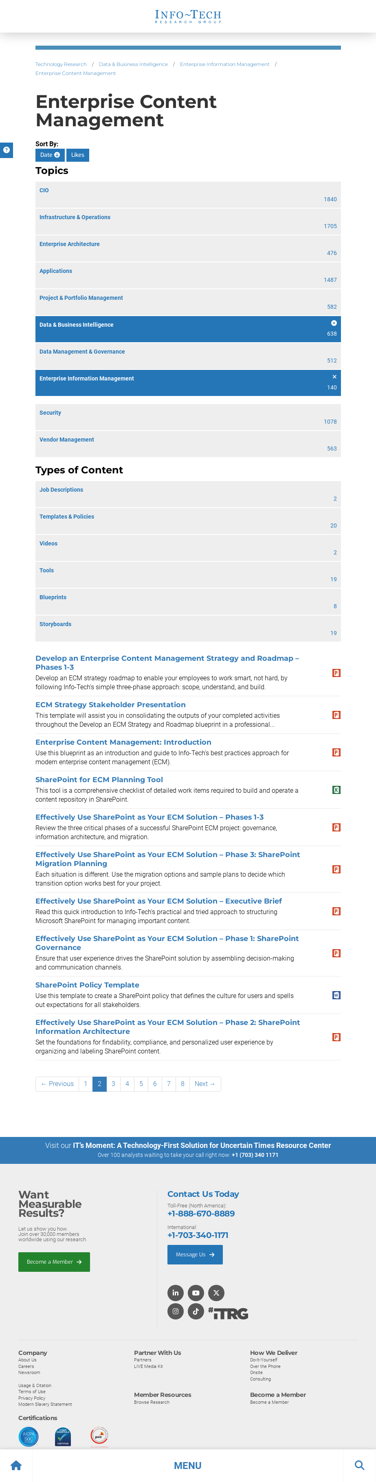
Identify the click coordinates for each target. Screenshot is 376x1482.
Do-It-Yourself (263, 1359)
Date (50, 155)
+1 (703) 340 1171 (255, 1155)
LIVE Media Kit (148, 1366)
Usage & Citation (34, 1385)
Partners (143, 1359)
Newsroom (29, 1372)
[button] (188, 1465)
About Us (27, 1359)
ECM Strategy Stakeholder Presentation (110, 704)
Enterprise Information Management (225, 64)
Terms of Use (32, 1391)
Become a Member (54, 1261)
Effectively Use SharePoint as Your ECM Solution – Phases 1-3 (149, 817)
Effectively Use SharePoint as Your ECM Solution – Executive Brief (158, 901)
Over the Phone (265, 1366)
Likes (77, 155)
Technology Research (61, 64)
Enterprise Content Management (75, 73)
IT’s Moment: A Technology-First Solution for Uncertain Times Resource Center (202, 1145)
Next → (205, 1084)
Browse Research (151, 1402)
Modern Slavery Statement (45, 1404)
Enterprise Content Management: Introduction (123, 742)
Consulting (260, 1378)
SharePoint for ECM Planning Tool (99, 779)
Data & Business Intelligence (133, 64)
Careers (26, 1366)
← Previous (57, 1084)
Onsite (256, 1372)
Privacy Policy (31, 1398)
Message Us (195, 1254)
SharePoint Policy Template (87, 985)
